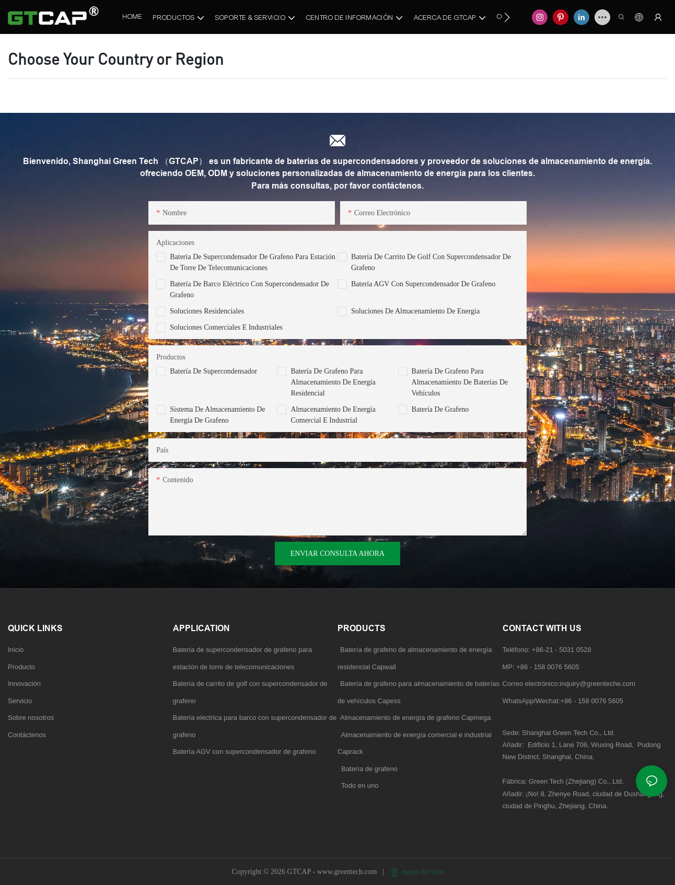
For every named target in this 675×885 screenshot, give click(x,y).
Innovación (24, 684)
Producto (21, 667)
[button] (507, 17)
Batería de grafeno (440, 409)
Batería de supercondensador (213, 371)
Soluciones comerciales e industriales (226, 327)
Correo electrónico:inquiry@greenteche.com (570, 684)
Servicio (20, 701)
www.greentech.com (348, 872)
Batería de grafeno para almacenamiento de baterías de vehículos (460, 382)
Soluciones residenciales (207, 311)
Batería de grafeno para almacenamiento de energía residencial (332, 382)
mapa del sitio (417, 872)
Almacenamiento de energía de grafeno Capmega (415, 717)
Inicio (16, 650)
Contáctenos (27, 735)
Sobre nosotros (31, 717)
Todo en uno (360, 785)
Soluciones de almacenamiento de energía (415, 311)
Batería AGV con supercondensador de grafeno (423, 284)
